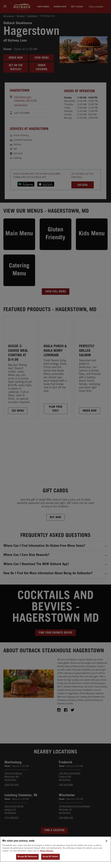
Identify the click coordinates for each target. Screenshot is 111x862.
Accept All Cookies (50, 858)
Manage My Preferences (27, 858)
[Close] (106, 842)
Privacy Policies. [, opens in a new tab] (47, 852)
